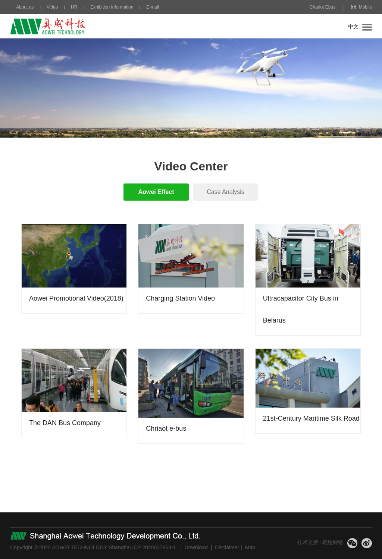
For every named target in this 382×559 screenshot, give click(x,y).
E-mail (152, 7)
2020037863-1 (159, 547)
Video (52, 7)
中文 (353, 26)
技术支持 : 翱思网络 (320, 542)
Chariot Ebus (322, 7)
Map (250, 547)
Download (196, 547)
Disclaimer (227, 547)
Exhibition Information (111, 7)
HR (74, 7)
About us (25, 7)
